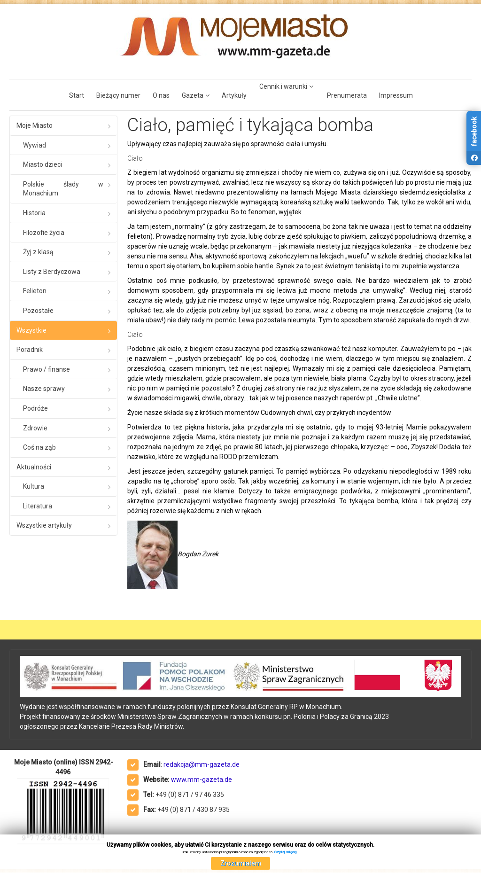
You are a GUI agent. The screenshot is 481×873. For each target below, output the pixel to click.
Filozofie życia (43, 232)
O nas (161, 95)
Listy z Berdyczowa (51, 271)
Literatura (37, 506)
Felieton (35, 291)
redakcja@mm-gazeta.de (201, 764)
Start (76, 95)
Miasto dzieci (42, 164)
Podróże (35, 408)
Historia (34, 213)
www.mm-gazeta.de (201, 779)
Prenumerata (347, 95)
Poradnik (29, 349)
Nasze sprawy (44, 388)
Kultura (33, 486)
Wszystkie (31, 330)
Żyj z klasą (38, 252)
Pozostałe (38, 310)
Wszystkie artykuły (44, 525)
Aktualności (33, 467)
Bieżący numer (118, 95)
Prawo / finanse (46, 369)
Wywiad (34, 145)
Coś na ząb (39, 447)
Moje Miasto (34, 125)
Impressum (396, 95)
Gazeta (192, 95)
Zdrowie (35, 428)
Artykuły (234, 95)
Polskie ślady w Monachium (63, 188)
